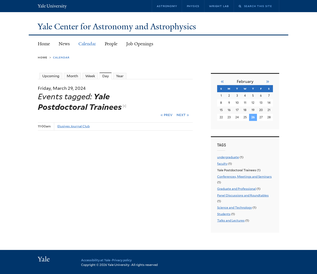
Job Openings (139, 44)
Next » (182, 114)
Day (107, 76)
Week (90, 76)
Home (44, 44)
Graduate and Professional (236, 189)
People (111, 44)
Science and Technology (234, 207)
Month (72, 76)
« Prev (167, 114)
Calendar (87, 44)
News (64, 44)
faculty (222, 164)
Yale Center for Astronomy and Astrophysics (118, 26)
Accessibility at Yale (95, 260)
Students (223, 214)
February (245, 81)
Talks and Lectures (231, 220)
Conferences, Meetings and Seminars (244, 177)
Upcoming (50, 76)
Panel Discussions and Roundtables (243, 195)
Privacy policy (122, 260)
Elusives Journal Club (73, 126)
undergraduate (228, 157)
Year (120, 76)
